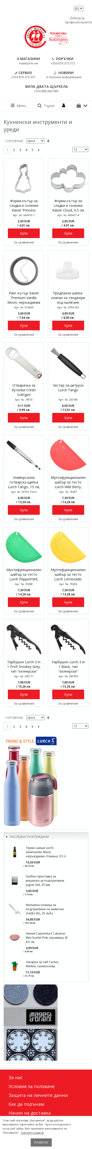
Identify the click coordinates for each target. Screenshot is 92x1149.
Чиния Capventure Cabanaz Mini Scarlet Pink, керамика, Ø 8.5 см (46, 937)
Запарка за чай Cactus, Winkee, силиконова (42, 964)
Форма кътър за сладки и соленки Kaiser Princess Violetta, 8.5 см (24, 205)
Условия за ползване (32, 1086)
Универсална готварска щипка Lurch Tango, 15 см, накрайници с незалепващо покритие (24, 482)
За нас (16, 1077)
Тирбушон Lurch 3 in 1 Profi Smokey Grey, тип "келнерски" (24, 667)
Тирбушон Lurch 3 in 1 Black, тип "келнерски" (68, 667)
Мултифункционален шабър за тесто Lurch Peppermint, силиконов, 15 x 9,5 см (23, 574)
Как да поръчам (26, 1104)
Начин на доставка (30, 1113)
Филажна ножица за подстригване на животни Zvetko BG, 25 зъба (45, 909)
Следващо (39, 149)
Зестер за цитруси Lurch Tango (68, 387)
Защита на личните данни (38, 1095)
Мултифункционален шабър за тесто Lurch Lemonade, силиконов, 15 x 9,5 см (68, 574)
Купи (24, 233)
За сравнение (24, 242)
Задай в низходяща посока (49, 141)
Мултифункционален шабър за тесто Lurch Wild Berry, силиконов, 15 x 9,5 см (68, 482)
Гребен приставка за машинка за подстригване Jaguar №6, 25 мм (45, 880)
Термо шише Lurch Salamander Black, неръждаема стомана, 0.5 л (46, 852)
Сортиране (14, 141)
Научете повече (32, 1133)
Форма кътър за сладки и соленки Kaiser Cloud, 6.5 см (68, 205)
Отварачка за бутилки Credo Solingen (24, 390)
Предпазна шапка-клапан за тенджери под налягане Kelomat (68, 298)
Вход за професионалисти (77, 20)
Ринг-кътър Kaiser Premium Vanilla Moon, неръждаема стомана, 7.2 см (23, 298)
